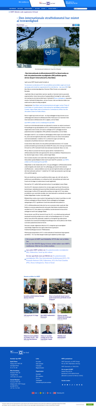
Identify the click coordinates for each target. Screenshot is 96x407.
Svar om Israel (29, 8)
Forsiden (38, 361)
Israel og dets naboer (46, 252)
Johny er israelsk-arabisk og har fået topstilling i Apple (47, 337)
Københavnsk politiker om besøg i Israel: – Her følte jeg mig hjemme (31, 337)
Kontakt (38, 374)
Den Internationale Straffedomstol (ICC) (52, 258)
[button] (73, 25)
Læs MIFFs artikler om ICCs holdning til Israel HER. (40, 122)
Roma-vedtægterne (59, 98)
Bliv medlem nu (24, 2)
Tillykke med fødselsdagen (61, 336)
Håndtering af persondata (43, 382)
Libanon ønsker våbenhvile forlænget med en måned (64, 317)
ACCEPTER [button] (90, 404)
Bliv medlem (13, 8)
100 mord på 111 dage (31, 315)
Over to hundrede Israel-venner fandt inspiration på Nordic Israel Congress (60, 297)
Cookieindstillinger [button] (80, 404)
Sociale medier (53, 8)
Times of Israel (49, 263)
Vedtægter (39, 380)
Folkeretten (34, 252)
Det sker (37, 8)
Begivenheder (40, 367)
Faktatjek (38, 365)
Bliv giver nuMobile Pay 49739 (71, 2)
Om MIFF (44, 8)
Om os (38, 378)
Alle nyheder (39, 363)
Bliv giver (20, 8)
